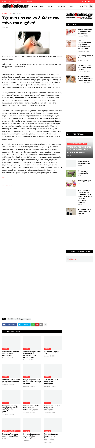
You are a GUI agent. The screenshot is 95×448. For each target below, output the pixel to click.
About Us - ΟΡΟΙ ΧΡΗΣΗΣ (15, 1)
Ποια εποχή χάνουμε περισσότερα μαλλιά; (10, 435)
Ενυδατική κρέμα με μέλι (51, 352)
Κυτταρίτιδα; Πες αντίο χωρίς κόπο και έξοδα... (11, 380)
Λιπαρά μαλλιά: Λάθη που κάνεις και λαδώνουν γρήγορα (31, 408)
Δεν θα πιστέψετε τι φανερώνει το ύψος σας (84, 211)
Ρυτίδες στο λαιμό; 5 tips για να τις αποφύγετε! (52, 381)
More (72, 6)
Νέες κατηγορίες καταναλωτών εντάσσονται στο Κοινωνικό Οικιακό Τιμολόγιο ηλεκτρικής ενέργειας (85, 196)
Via (3, 178)
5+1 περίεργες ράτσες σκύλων (83, 172)
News (50, 6)
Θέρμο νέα (72, 259)
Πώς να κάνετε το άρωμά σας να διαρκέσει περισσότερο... (51, 437)
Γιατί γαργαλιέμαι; (84, 181)
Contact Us (28, 1)
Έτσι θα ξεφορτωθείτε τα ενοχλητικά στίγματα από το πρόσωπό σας (32, 354)
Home (4, 1)
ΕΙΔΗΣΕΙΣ (17, 13)
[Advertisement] (36, 211)
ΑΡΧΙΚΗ (34, 6)
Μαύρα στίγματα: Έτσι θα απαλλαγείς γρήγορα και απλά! (32, 381)
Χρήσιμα (61, 6)
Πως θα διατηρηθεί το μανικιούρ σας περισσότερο (10, 353)
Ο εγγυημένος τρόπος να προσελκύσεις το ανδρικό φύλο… (31, 436)
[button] (86, 6)
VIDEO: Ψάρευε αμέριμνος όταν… (84, 162)
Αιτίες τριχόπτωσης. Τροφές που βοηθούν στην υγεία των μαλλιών (10, 409)
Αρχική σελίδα (7, 13)
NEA (41, 6)
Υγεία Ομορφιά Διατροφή (23, 319)
